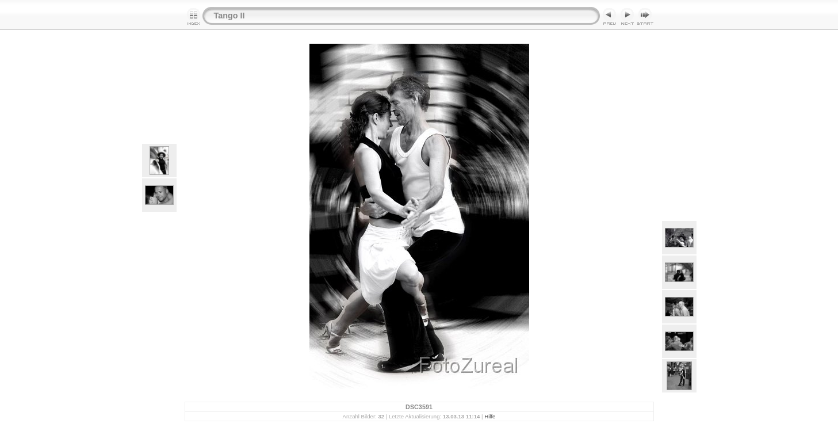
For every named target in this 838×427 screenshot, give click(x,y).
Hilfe (489, 416)
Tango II (229, 15)
